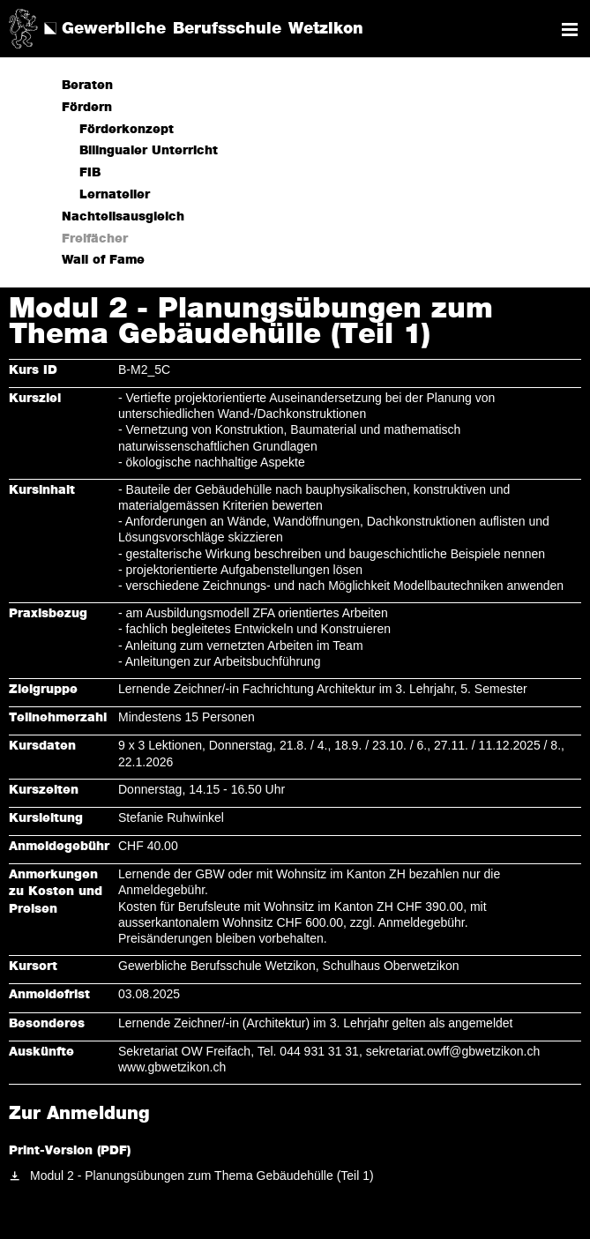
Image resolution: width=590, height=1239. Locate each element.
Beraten (87, 85)
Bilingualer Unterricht (148, 151)
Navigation (570, 29)
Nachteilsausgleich (123, 217)
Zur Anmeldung (79, 1114)
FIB (90, 173)
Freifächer (95, 239)
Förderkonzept (126, 129)
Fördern (87, 107)
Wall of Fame (103, 260)
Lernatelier (114, 195)
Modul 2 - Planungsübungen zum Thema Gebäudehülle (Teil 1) (202, 1175)
